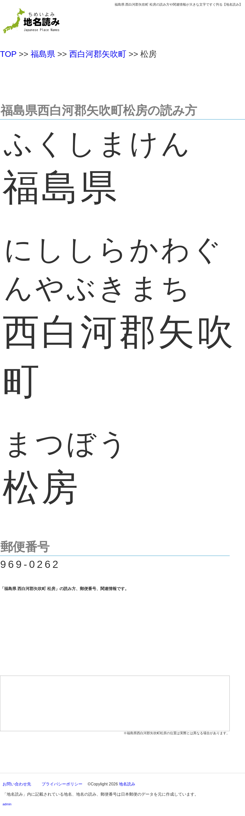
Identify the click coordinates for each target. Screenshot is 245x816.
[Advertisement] (122, 78)
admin (7, 804)
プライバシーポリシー (62, 784)
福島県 (43, 54)
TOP (8, 54)
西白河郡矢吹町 (97, 54)
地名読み (127, 784)
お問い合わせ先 (17, 784)
